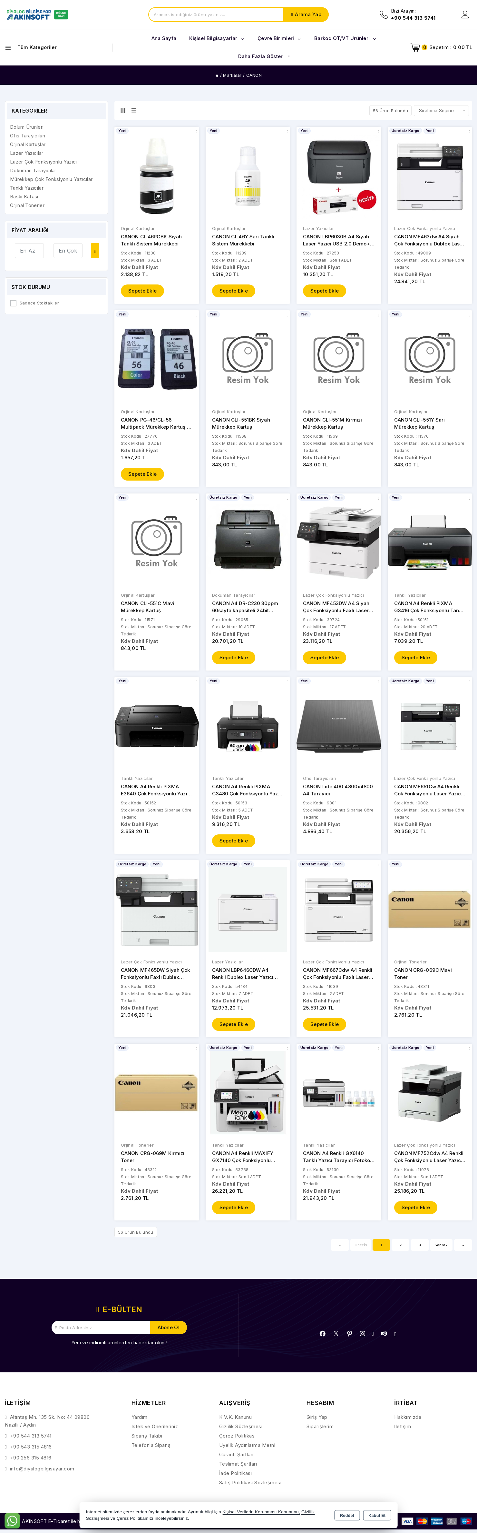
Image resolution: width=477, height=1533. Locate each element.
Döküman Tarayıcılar (234, 596)
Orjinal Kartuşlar (138, 228)
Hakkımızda (407, 1421)
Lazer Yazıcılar (318, 228)
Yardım (139, 1421)
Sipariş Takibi (146, 1440)
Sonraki (441, 1248)
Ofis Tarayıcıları (319, 780)
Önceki (361, 1248)
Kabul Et (376, 1515)
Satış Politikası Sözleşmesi (250, 1486)
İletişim (402, 1430)
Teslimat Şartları (238, 1468)
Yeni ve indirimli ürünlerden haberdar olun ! (119, 1346)
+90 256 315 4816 (31, 1461)
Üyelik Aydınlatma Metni (247, 1449)
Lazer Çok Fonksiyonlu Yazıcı (424, 228)
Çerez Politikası (237, 1440)
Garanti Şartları (236, 1458)
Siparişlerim (320, 1430)
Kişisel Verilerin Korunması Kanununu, (261, 1511)
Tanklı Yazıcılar (410, 596)
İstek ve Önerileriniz (154, 1430)
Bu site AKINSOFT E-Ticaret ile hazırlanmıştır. (56, 1525)
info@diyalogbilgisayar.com (42, 1472)
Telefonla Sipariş (151, 1449)
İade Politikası (235, 1477)
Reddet (347, 1515)
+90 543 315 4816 (31, 1451)
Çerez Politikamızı (135, 1518)
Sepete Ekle (142, 291)
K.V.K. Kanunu (235, 1421)
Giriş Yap (317, 1421)
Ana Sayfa (164, 38)
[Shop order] (441, 110)
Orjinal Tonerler (410, 964)
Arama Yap (308, 14)
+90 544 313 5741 (31, 1440)
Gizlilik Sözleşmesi (241, 1430)
